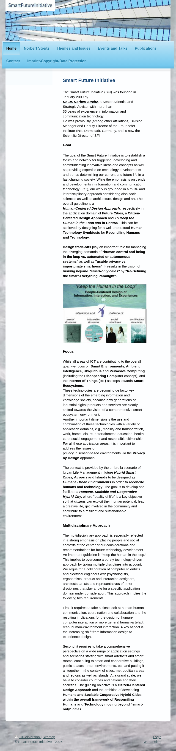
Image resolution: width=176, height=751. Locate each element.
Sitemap (49, 737)
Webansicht (152, 742)
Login (157, 737)
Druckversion (28, 737)
